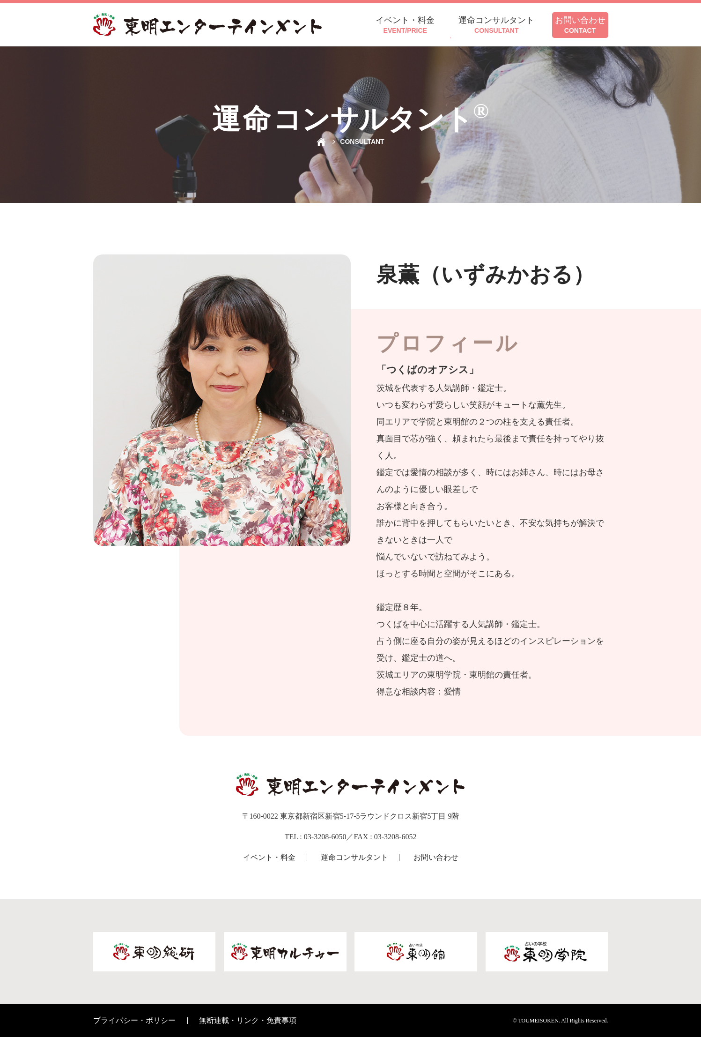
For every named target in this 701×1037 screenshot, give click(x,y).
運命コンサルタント (354, 857)
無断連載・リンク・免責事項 (247, 1020)
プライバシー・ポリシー (134, 1020)
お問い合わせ (435, 857)
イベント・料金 (269, 857)
